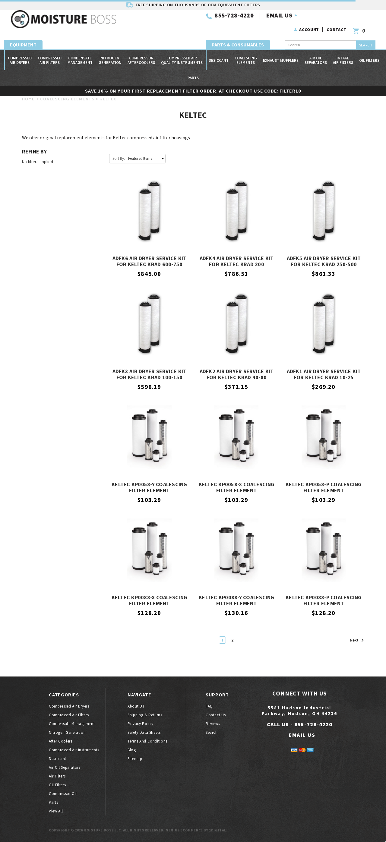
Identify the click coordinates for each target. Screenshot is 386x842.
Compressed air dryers (20, 55)
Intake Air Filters (343, 55)
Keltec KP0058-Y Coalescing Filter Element (149, 487)
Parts (193, 72)
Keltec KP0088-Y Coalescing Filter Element (236, 600)
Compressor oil (63, 793)
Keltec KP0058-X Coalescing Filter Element (237, 487)
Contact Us (216, 714)
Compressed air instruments (74, 749)
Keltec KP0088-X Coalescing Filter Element (150, 600)
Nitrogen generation (110, 55)
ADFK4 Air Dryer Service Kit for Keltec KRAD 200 (237, 261)
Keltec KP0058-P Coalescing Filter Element (324, 487)
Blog (132, 749)
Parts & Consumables (238, 39)
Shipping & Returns (145, 714)
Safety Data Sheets (144, 732)
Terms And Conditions (147, 741)
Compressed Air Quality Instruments (182, 55)
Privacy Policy (140, 723)
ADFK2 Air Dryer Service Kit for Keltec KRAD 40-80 (237, 374)
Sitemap (135, 758)
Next (357, 640)
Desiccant (219, 55)
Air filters (57, 776)
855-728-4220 (159, 23)
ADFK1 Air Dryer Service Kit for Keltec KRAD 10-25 (324, 374)
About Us (136, 706)
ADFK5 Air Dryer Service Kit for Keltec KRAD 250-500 (324, 261)
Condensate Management (80, 55)
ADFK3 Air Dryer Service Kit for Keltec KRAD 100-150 (149, 374)
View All (56, 811)
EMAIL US (205, 23)
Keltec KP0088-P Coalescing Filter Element (324, 600)
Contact (337, 20)
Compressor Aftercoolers (141, 55)
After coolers (60, 741)
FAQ (209, 706)
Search (212, 732)
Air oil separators (316, 55)
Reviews (213, 723)
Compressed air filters (50, 55)
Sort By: (118, 158)
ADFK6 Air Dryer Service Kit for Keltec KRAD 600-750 (149, 261)
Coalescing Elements (246, 55)
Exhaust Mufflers (281, 55)
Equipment (23, 39)
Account (310, 20)
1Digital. (218, 830)
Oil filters (369, 55)
